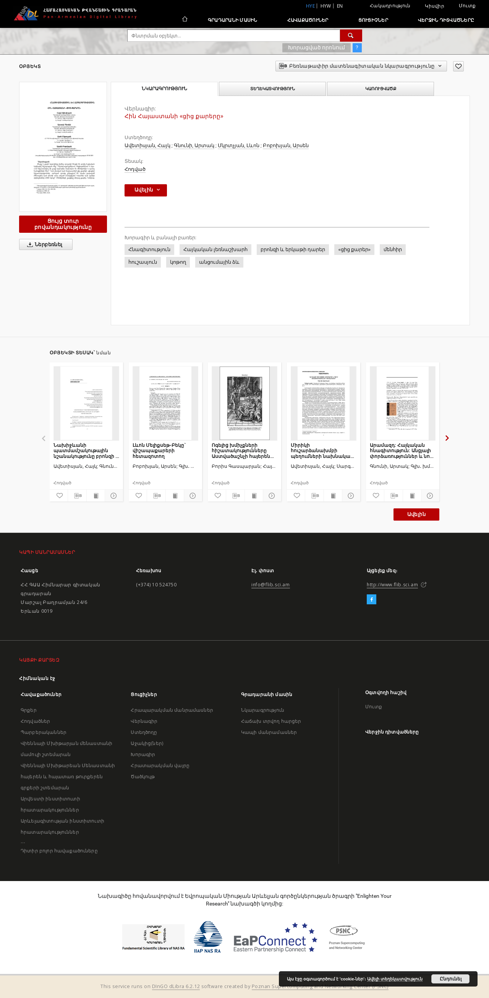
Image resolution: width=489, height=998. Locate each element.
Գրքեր (29, 710)
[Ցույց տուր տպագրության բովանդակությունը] (96, 496)
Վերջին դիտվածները (446, 20)
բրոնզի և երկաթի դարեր (293, 249)
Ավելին (416, 514)
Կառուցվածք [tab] (380, 88)
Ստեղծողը (144, 732)
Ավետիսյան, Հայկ (147, 145)
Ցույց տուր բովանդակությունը (63, 224)
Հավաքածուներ (308, 20)
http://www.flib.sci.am (392, 584)
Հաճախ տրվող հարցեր (271, 721)
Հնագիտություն (149, 249)
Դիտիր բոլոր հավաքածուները (59, 850)
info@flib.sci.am (270, 584)
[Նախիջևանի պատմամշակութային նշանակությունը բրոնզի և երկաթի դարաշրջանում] (86, 403)
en (340, 5)
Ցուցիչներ (373, 20)
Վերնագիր (144, 721)
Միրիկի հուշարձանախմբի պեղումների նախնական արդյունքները (322, 450)
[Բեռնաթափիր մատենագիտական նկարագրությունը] (77, 496)
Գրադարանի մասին (232, 20)
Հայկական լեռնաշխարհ (215, 249)
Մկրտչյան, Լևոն (238, 145)
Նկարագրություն (262, 710)
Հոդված (135, 169)
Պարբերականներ (43, 732)
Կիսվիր (434, 6)
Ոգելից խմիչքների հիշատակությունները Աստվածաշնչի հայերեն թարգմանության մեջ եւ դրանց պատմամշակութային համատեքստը (241, 450)
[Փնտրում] (351, 35)
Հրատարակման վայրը (160, 765)
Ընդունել (450, 979)
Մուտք (467, 5)
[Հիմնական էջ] (184, 19)
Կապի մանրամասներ (269, 732)
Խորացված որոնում (316, 47)
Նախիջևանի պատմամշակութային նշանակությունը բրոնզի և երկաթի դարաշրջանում (86, 450)
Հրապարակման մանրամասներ (172, 710)
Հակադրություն (390, 5)
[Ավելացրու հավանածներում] (458, 66)
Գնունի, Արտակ (194, 145)
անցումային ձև (219, 262)
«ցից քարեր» (354, 249)
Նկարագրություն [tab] (164, 88)
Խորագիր (143, 754)
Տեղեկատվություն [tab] (272, 88)
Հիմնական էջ (37, 678)
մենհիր (393, 249)
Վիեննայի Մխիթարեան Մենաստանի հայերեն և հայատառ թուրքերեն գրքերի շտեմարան (68, 776)
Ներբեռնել (43, 244)
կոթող (178, 262)
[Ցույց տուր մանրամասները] (113, 496)
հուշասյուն (142, 262)
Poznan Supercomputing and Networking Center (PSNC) (320, 986)
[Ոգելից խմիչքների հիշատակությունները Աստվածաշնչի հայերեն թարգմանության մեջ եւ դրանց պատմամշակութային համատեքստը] (244, 403)
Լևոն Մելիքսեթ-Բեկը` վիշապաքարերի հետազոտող (159, 450)
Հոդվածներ (35, 721)
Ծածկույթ (143, 776)
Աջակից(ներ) (147, 743)
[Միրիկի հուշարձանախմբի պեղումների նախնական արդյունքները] (323, 403)
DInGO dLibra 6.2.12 (176, 986)
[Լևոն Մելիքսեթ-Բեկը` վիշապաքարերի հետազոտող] (165, 403)
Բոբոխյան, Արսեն (286, 145)
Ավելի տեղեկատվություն (395, 979)
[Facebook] (371, 599)
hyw (326, 5)
